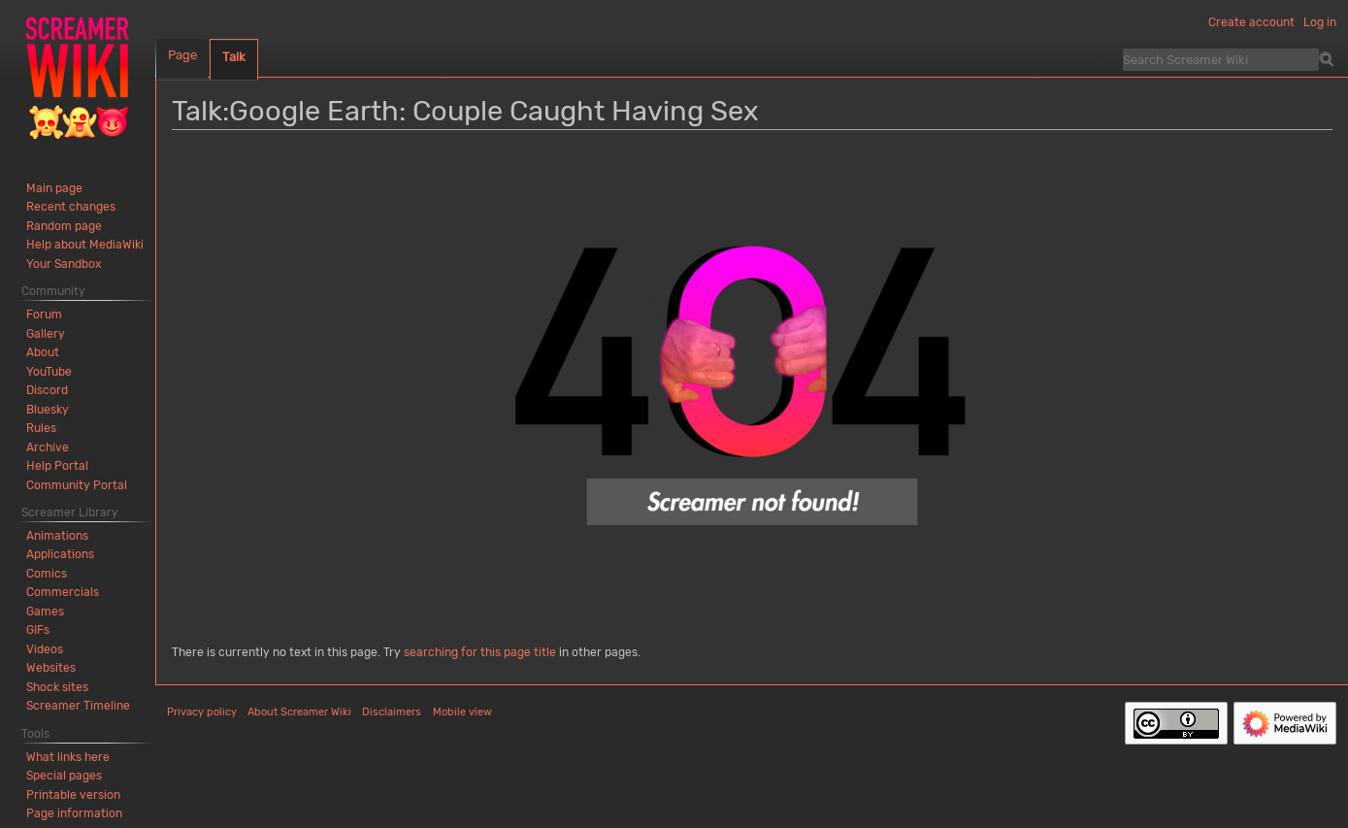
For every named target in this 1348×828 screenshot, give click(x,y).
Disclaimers (391, 712)
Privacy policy (202, 712)
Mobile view (462, 712)
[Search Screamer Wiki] (1221, 59)
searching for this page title (480, 652)
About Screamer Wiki (299, 712)
